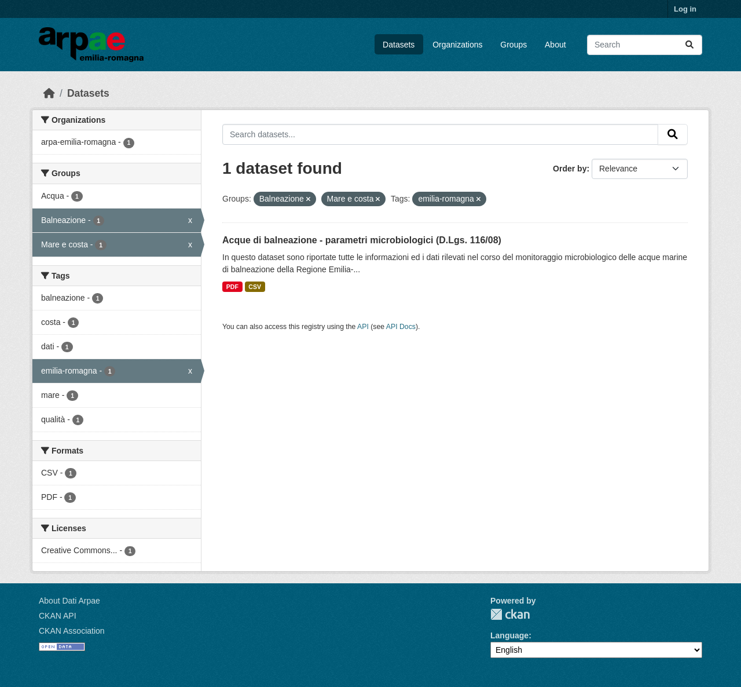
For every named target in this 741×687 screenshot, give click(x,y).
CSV (254, 286)
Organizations (457, 44)
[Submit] (689, 45)
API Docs (401, 327)
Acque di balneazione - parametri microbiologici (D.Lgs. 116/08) (361, 240)
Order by (569, 168)
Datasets (398, 44)
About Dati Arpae (69, 600)
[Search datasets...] (644, 45)
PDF (232, 286)
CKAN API (57, 615)
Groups (513, 44)
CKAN (510, 614)
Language (509, 635)
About (555, 44)
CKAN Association (72, 630)
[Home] (49, 93)
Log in (685, 9)
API (363, 327)
